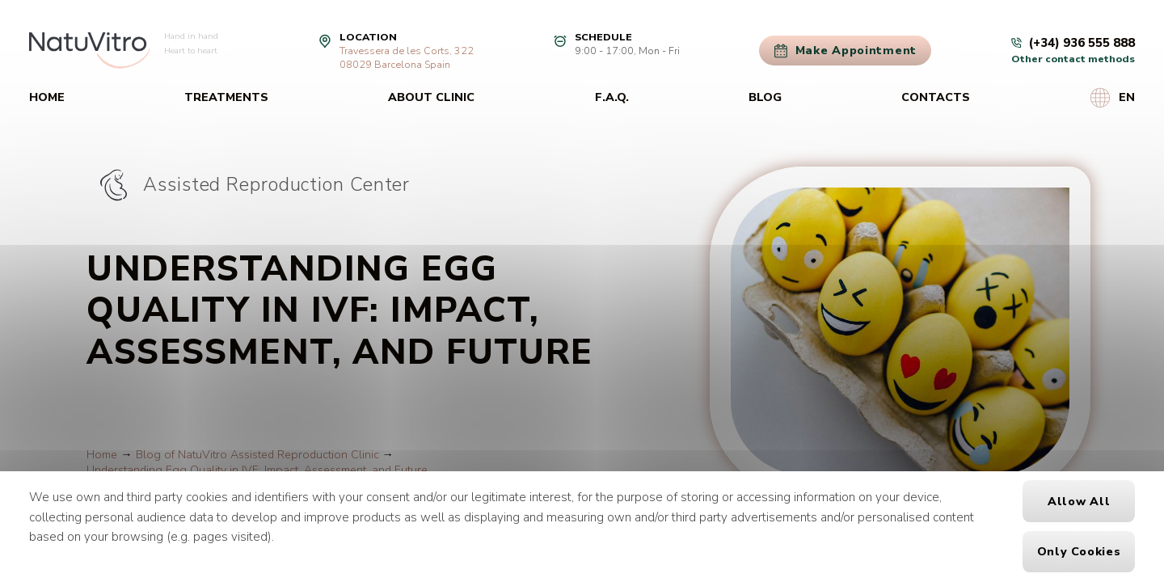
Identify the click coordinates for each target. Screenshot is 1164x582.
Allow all (1079, 501)
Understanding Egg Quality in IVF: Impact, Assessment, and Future (257, 470)
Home (47, 97)
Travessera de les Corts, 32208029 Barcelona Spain (407, 57)
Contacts (935, 97)
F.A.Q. (612, 97)
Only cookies (1079, 551)
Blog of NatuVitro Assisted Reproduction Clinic (257, 454)
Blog (765, 97)
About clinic (431, 97)
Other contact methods (1073, 58)
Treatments (226, 97)
